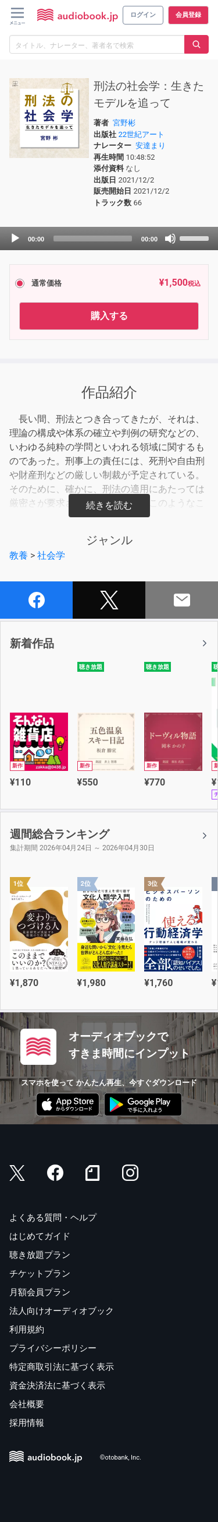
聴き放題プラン (39, 1255)
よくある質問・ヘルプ (53, 1217)
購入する (109, 315)
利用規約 (26, 1329)
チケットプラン (39, 1273)
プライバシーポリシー (53, 1348)
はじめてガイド (39, 1236)
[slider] (92, 238)
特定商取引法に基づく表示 (61, 1367)
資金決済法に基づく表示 (57, 1385)
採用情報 (26, 1423)
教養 (18, 555)
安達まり (150, 145)
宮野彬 (124, 122)
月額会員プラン (39, 1292)
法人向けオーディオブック (61, 1311)
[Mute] (170, 238)
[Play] (15, 238)
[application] (109, 238)
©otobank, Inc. (120, 1458)
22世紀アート (141, 134)
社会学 (51, 555)
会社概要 (26, 1404)
